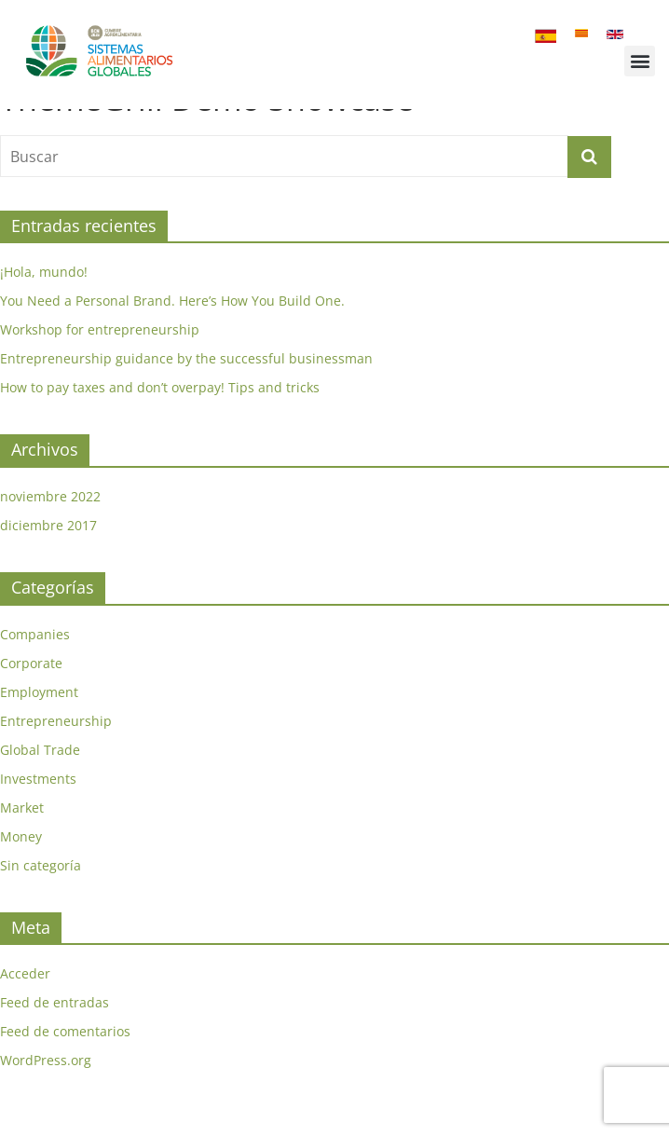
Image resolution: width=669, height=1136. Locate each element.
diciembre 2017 (48, 554)
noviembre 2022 (50, 525)
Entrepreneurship (56, 750)
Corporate (31, 692)
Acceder (25, 1002)
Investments (38, 807)
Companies (35, 663)
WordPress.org (45, 1089)
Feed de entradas (54, 1031)
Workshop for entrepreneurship (99, 359)
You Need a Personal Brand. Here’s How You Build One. (172, 330)
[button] (639, 61)
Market (22, 836)
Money (21, 865)
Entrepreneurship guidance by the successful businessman (186, 388)
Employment (39, 721)
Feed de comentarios (65, 1060)
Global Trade (40, 778)
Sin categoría (40, 894)
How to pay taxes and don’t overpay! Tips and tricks (160, 417)
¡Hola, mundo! (44, 301)
